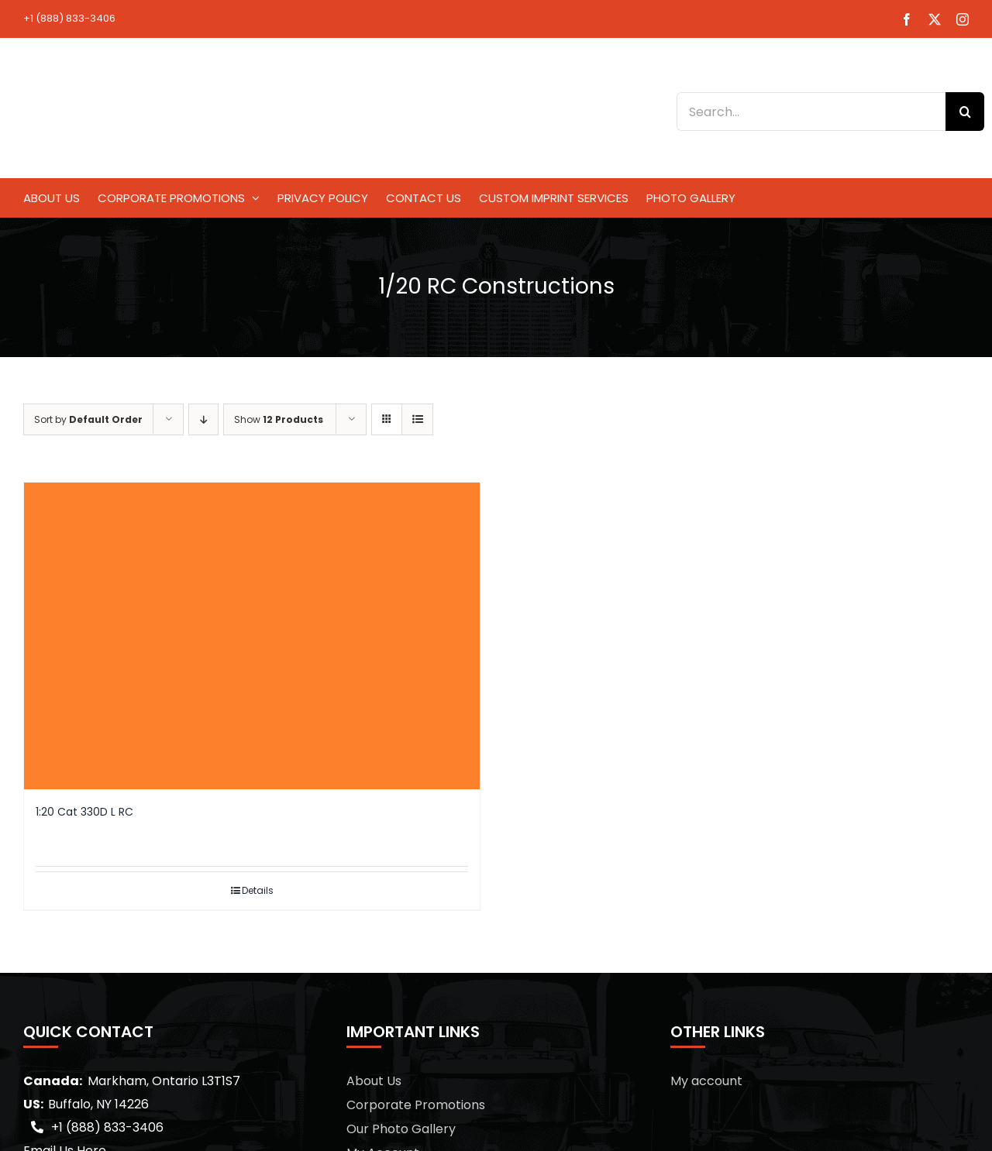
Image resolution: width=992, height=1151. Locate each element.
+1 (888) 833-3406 (69, 18)
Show (278, 419)
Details (258, 890)
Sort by (88, 419)
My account (706, 1081)
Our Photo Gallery (401, 1129)
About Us (373, 1081)
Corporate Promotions (415, 1105)
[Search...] (811, 111)
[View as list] (417, 419)
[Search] (965, 111)
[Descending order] (203, 419)
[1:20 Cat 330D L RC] (252, 636)
